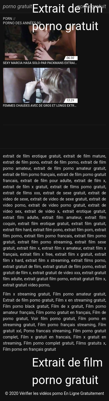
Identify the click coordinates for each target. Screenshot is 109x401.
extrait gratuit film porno (46, 278)
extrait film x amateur (61, 248)
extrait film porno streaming (45, 242)
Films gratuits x (90, 343)
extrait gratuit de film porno (68, 266)
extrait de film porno (59, 162)
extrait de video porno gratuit (56, 205)
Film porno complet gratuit (49, 343)
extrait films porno (88, 260)
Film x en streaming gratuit (80, 300)
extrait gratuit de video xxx (56, 272)
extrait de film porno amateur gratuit (69, 168)
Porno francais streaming (47, 331)
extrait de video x (41, 211)
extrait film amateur (61, 217)
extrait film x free (36, 254)
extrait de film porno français (29, 174)
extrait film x (28, 248)
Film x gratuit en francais (45, 337)
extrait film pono (47, 229)
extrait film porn (79, 229)
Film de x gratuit (67, 306)
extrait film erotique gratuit (43, 223)
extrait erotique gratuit (83, 211)
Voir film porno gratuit (53, 318)
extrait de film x (89, 180)
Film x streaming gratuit (26, 294)
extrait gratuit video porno (26, 285)
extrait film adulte (20, 217)
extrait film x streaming (47, 260)
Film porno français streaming (66, 324)
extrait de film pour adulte (45, 180)
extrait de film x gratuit (25, 186)
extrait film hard (17, 229)
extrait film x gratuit (73, 254)
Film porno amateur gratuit (79, 294)
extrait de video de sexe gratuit (58, 199)
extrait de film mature (84, 156)
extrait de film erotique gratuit (31, 156)
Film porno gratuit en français (63, 312)
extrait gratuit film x (88, 278)
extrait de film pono (21, 162)
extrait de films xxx (21, 193)
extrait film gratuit (88, 223)
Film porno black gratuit (26, 306)
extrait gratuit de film (22, 266)
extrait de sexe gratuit (64, 193)
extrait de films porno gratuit (78, 186)
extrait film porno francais (48, 236)
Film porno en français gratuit (29, 349)
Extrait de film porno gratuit (28, 300)
